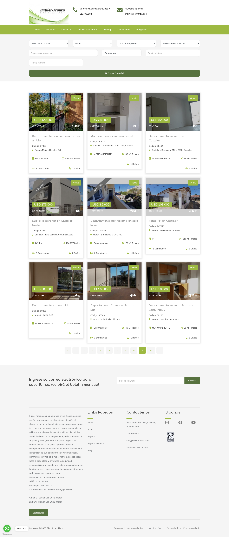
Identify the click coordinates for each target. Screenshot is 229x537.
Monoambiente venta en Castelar (113, 138)
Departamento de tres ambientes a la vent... (114, 225)
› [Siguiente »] (159, 350)
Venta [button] (49, 29)
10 (151, 350)
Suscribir (192, 381)
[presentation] (139, 390)
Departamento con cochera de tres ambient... (56, 140)
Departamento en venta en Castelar (167, 140)
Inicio (37, 29)
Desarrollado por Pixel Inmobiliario (183, 528)
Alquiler (91, 436)
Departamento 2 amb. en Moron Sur (112, 309)
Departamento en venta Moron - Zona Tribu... (171, 309)
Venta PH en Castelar (163, 222)
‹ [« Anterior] (67, 350)
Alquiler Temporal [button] (86, 29)
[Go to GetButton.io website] (7, 534)
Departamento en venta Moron (53, 307)
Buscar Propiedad (114, 73)
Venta (90, 429)
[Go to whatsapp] (7, 528)
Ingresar (142, 29)
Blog (107, 29)
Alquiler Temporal (95, 443)
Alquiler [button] (65, 29)
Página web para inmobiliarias (128, 528)
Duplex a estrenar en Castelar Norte (52, 225)
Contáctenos (123, 29)
